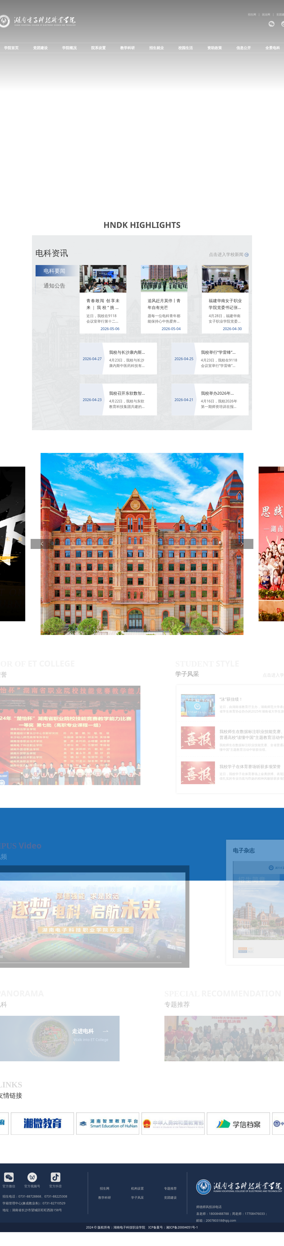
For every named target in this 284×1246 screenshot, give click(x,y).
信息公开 (243, 47)
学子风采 (137, 1197)
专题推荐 (170, 1188)
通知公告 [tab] (54, 285)
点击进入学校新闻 (229, 254)
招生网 (252, 14)
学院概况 (69, 47)
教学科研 (127, 47)
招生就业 (156, 47)
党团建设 (40, 47)
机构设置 (137, 1188)
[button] (42, 544)
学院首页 (11, 47)
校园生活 (185, 47)
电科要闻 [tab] (54, 270)
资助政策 (214, 47)
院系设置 (98, 47)
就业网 (266, 14)
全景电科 (272, 47)
